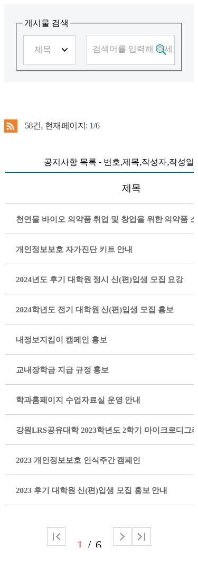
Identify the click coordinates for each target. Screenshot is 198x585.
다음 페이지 (122, 536)
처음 (56, 536)
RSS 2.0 (10, 126)
